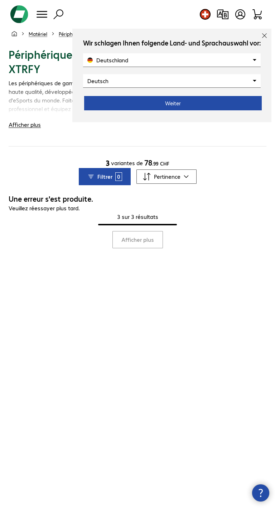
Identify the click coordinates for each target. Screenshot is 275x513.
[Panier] (258, 14)
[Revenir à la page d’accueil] (19, 14)
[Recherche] (58, 14)
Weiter (173, 103)
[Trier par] (166, 176)
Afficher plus (137, 239)
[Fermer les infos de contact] (260, 493)
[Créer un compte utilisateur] (240, 14)
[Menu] (41, 14)
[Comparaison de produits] (222, 14)
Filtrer (104, 176)
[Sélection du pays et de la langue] (205, 14)
